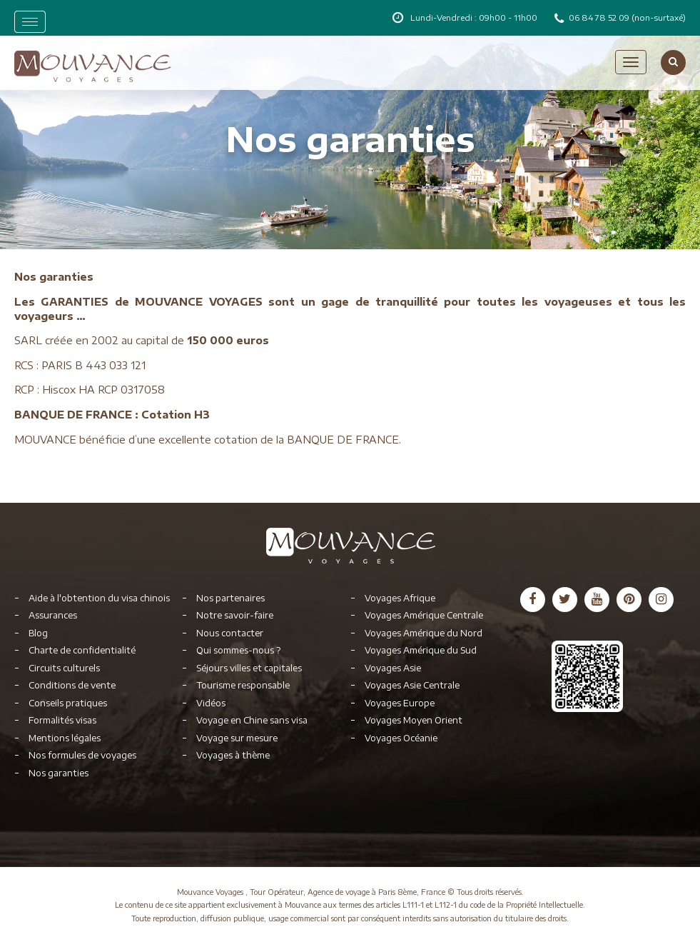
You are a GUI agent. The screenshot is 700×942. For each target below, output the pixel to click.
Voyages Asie (393, 668)
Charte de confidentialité (82, 650)
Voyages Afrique (400, 598)
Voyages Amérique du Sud (421, 650)
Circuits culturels (64, 668)
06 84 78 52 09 (600, 17)
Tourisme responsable (243, 685)
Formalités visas (62, 720)
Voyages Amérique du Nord (423, 633)
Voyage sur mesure (237, 738)
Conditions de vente (72, 685)
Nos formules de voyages (82, 755)
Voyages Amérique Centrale (424, 615)
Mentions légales (65, 738)
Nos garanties (58, 773)
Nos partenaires (230, 598)
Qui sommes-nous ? (238, 650)
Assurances (53, 615)
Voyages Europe (400, 703)
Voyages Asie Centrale (412, 685)
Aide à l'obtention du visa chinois (99, 598)
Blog (38, 633)
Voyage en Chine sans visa (252, 720)
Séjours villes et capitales (249, 668)
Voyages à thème (233, 755)
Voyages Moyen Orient (413, 720)
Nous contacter (229, 633)
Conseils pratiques (68, 703)
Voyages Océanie (401, 738)
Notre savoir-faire (234, 615)
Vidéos (210, 703)
